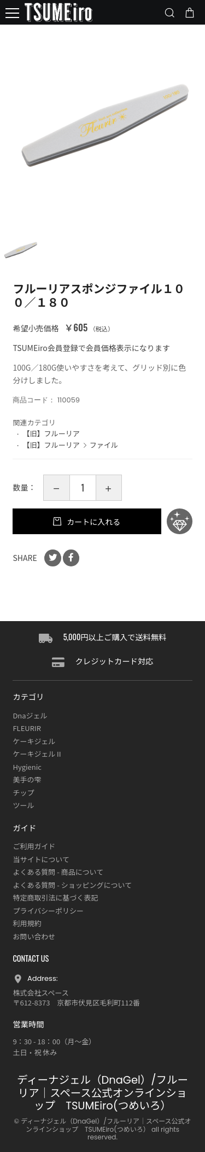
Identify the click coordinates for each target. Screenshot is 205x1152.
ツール (23, 805)
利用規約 (27, 923)
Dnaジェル (30, 715)
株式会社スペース (40, 992)
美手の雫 (27, 779)
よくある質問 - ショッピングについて (72, 885)
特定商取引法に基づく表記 (55, 897)
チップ (23, 792)
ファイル (104, 445)
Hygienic (27, 767)
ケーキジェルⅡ (37, 753)
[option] (102, 127)
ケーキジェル (34, 741)
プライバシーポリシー (48, 910)
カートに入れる (92, 521)
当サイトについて (41, 859)
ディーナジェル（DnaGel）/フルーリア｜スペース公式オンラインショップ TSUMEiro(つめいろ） (102, 1093)
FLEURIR (27, 728)
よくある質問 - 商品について (58, 872)
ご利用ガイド (34, 846)
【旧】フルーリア (50, 433)
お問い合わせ (34, 936)
